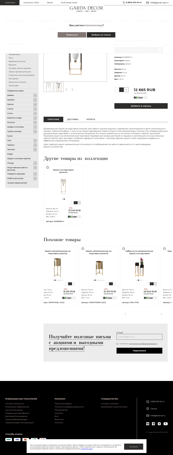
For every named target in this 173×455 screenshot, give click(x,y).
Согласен (133, 447)
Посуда (10, 163)
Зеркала (10, 145)
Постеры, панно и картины (20, 68)
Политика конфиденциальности (68, 402)
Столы (10, 113)
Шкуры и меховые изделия (18, 159)
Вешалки (12, 65)
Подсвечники (14, 54)
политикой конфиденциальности (143, 344)
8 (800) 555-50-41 (133, 2)
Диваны (10, 95)
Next (166, 313)
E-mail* (120, 333)
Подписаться (139, 350)
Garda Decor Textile (31, 3)
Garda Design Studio (69, 3)
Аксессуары (14, 86)
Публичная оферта (61, 398)
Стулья (10, 109)
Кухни (10, 136)
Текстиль (11, 149)
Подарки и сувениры (16, 174)
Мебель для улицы (15, 178)
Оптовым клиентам (108, 398)
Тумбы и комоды (14, 131)
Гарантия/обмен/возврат (17, 418)
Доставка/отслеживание (17, 414)
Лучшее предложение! (17, 183)
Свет (9, 140)
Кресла (10, 104)
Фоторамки (13, 79)
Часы (11, 58)
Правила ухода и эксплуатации (20, 422)
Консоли (11, 122)
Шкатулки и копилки (17, 82)
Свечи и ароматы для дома (20, 72)
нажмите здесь (101, 449)
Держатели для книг (17, 61)
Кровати (10, 100)
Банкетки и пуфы (14, 118)
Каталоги (56, 410)
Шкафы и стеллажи (15, 127)
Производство (59, 406)
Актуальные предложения (18, 402)
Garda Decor (10, 3)
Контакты (56, 422)
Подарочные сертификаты (18, 410)
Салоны (153, 403)
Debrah (50, 3)
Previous (161, 313)
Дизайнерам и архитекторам (113, 402)
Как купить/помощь (14, 406)
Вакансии (57, 418)
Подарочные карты (15, 91)
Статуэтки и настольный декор (21, 75)
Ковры (10, 154)
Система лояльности (15, 398)
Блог (54, 414)
